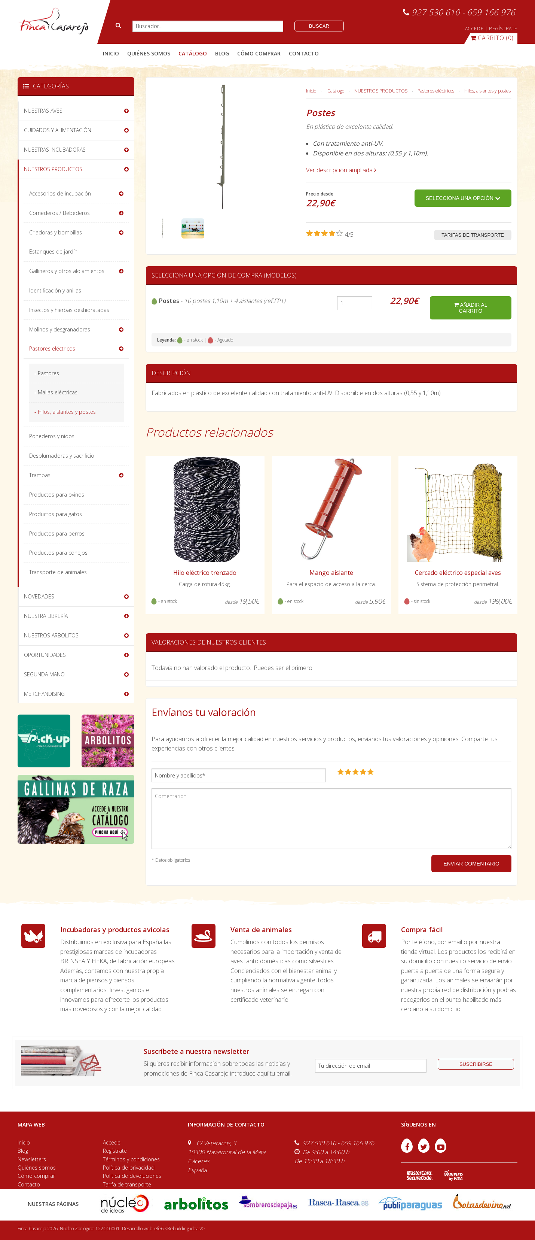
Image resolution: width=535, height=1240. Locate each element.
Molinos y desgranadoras (59, 329)
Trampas (40, 475)
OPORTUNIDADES (45, 654)
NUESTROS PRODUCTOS (380, 91)
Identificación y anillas (55, 290)
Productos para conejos (58, 552)
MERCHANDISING (44, 693)
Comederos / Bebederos (59, 212)
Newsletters (32, 1159)
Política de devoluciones (132, 1175)
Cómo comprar (36, 1175)
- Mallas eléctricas (55, 392)
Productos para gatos (55, 514)
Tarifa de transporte (127, 1184)
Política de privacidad (129, 1167)
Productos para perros (57, 533)
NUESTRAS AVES (43, 110)
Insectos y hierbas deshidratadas (69, 309)
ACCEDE (474, 28)
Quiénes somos (37, 1167)
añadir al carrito (470, 308)
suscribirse (475, 1064)
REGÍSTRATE (503, 28)
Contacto (29, 1184)
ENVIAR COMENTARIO (471, 864)
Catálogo (335, 91)
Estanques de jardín (53, 251)
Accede (111, 1142)
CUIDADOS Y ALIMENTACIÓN (57, 130)
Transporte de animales (58, 572)
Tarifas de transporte (472, 235)
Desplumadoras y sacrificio (61, 455)
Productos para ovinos (56, 494)
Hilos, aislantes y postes (487, 91)
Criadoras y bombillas (55, 232)
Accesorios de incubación (60, 193)
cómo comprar (259, 53)
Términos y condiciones (131, 1159)
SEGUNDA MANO (44, 674)
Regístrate (115, 1150)
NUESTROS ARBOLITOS (51, 635)
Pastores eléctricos (436, 91)
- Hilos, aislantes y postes (65, 411)
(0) (492, 38)
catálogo (192, 53)
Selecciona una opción (463, 198)
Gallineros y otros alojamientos (66, 271)
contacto (304, 53)
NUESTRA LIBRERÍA (46, 615)
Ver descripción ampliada (341, 170)
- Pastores (46, 373)
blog (222, 53)
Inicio (111, 53)
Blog (23, 1150)
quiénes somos (148, 53)
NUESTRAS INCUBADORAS (55, 149)
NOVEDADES (39, 596)
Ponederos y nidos (51, 436)
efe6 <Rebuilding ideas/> (180, 1228)
